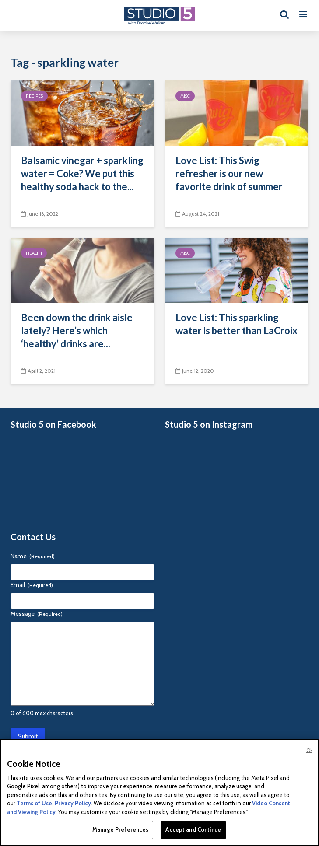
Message (37, 614)
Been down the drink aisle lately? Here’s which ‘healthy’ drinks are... (77, 330)
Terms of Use (34, 803)
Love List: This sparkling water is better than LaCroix (236, 323)
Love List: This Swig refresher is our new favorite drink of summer (229, 173)
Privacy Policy (73, 803)
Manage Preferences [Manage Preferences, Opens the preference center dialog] (120, 829)
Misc (185, 96)
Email (32, 585)
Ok (309, 750)
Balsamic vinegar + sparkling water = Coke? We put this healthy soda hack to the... (82, 173)
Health (34, 253)
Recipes (34, 96)
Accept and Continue (193, 829)
